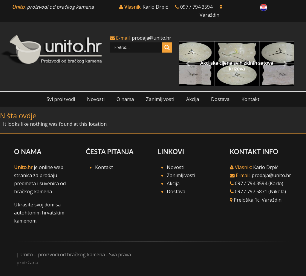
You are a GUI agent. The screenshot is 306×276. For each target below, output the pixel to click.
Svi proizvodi (61, 99)
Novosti (96, 99)
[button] (188, 63)
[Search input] (137, 47)
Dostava (220, 99)
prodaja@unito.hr (151, 38)
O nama (125, 99)
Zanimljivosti (160, 99)
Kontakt (250, 99)
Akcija (192, 99)
